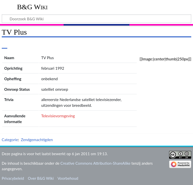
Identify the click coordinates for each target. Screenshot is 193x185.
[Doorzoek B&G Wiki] (96, 19)
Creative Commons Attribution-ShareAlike (95, 163)
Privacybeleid (13, 178)
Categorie (10, 139)
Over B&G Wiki (41, 178)
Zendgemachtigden (37, 139)
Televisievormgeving (58, 116)
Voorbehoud (68, 178)
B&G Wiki (32, 7)
